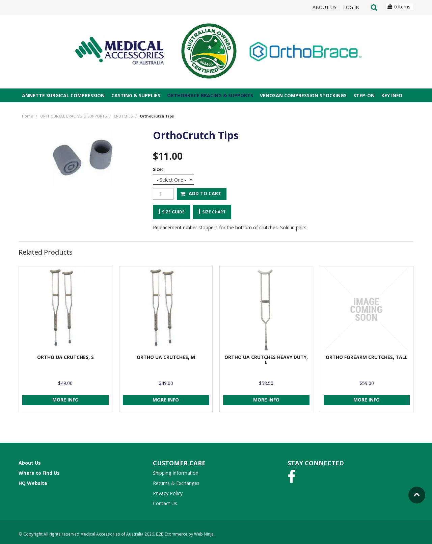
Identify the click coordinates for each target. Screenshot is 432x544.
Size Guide (173, 211)
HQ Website (33, 483)
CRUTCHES (123, 116)
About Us (324, 7)
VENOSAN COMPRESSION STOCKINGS (303, 95)
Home (27, 116)
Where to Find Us (39, 473)
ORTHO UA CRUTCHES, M (166, 357)
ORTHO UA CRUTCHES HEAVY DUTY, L (266, 359)
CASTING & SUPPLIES (135, 95)
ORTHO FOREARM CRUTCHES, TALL (367, 357)
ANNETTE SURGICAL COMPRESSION (63, 95)
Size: (158, 169)
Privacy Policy (168, 493)
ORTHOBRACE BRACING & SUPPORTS (210, 95)
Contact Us (165, 503)
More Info (65, 399)
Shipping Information (175, 473)
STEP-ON (364, 95)
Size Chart (214, 211)
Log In (351, 7)
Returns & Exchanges (176, 483)
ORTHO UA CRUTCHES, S (65, 357)
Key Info (391, 95)
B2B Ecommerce (171, 534)
